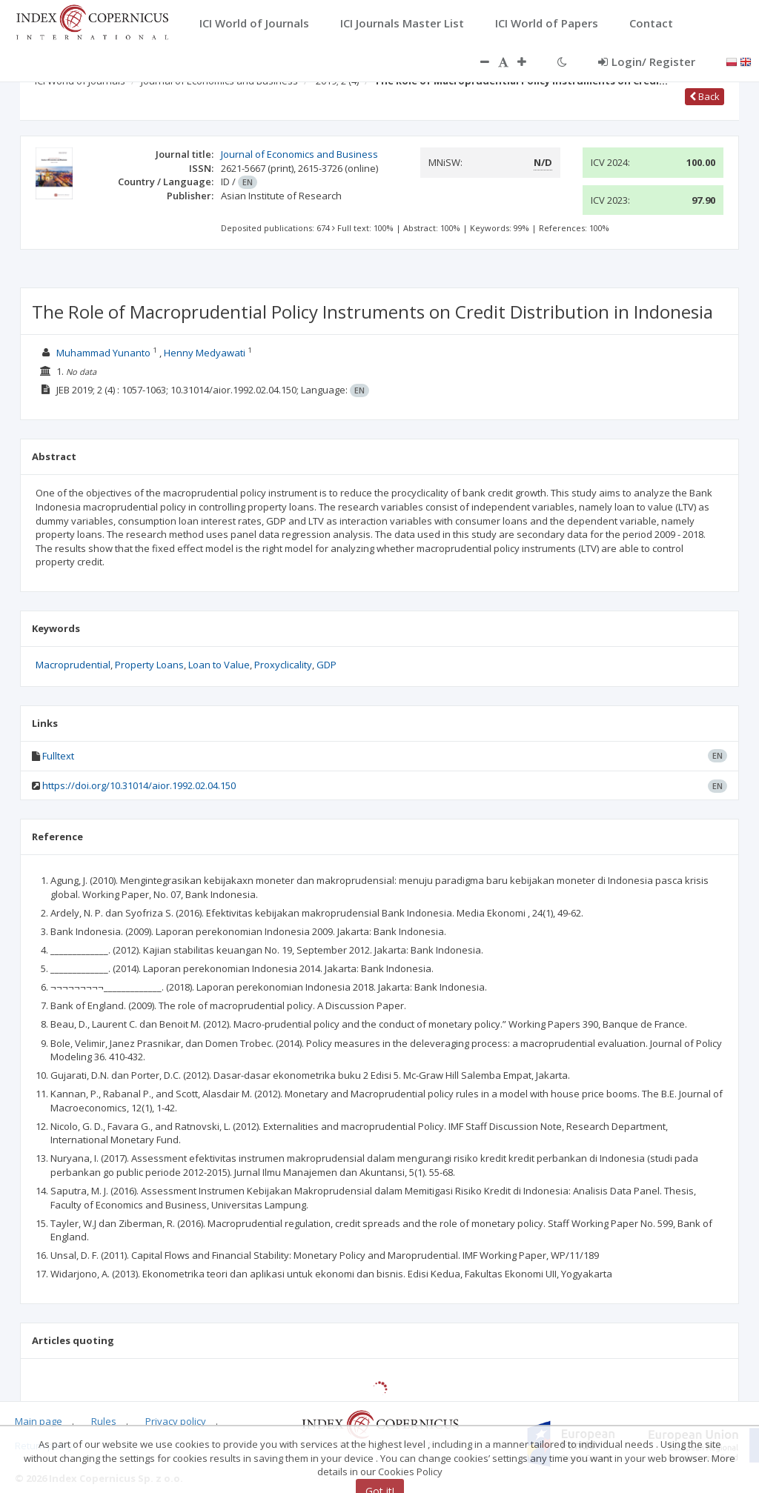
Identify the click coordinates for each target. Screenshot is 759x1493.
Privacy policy (175, 1421)
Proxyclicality (283, 664)
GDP (326, 664)
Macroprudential (73, 664)
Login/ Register (646, 61)
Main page (38, 1421)
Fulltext (58, 755)
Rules (103, 1421)
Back (704, 96)
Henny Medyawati (204, 352)
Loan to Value (219, 664)
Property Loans (149, 664)
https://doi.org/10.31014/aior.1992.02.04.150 (139, 785)
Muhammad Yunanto (103, 352)
